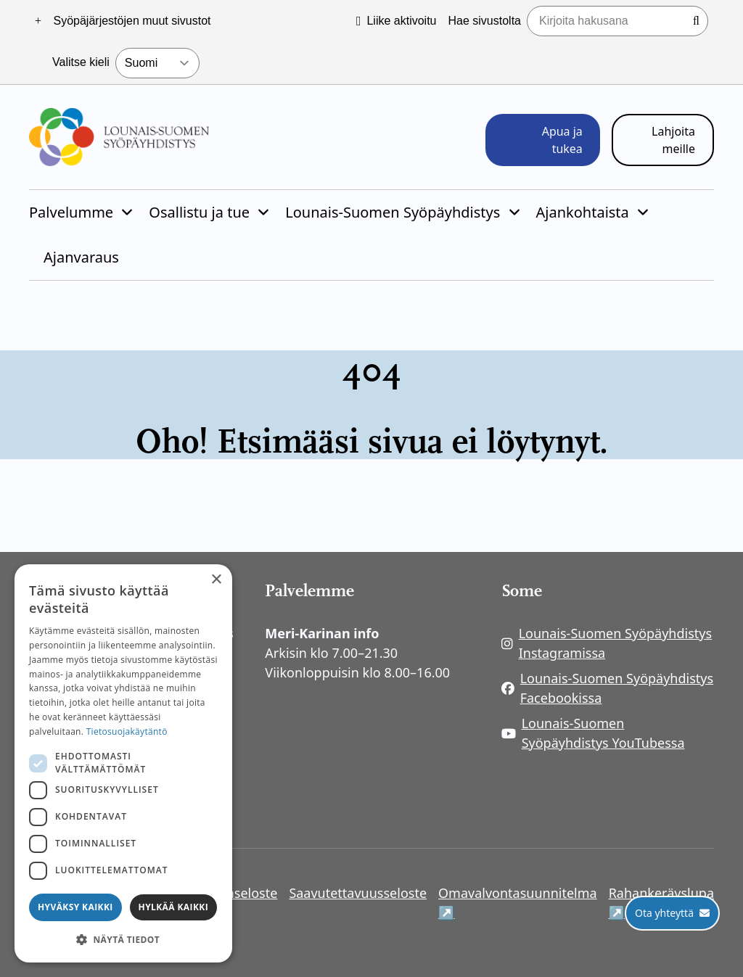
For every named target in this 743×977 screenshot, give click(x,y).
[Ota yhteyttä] (672, 913)
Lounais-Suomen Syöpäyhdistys (392, 212)
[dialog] (123, 763)
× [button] (215, 579)
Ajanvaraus (81, 257)
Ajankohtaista (582, 212)
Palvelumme (71, 212)
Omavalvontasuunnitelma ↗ (517, 902)
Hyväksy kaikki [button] (75, 907)
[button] (123, 939)
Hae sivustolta (485, 21)
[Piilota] (125, 212)
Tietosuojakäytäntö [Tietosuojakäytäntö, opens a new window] (127, 731)
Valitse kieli (81, 62)
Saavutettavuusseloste (358, 893)
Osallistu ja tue (199, 212)
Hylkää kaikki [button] (173, 907)
